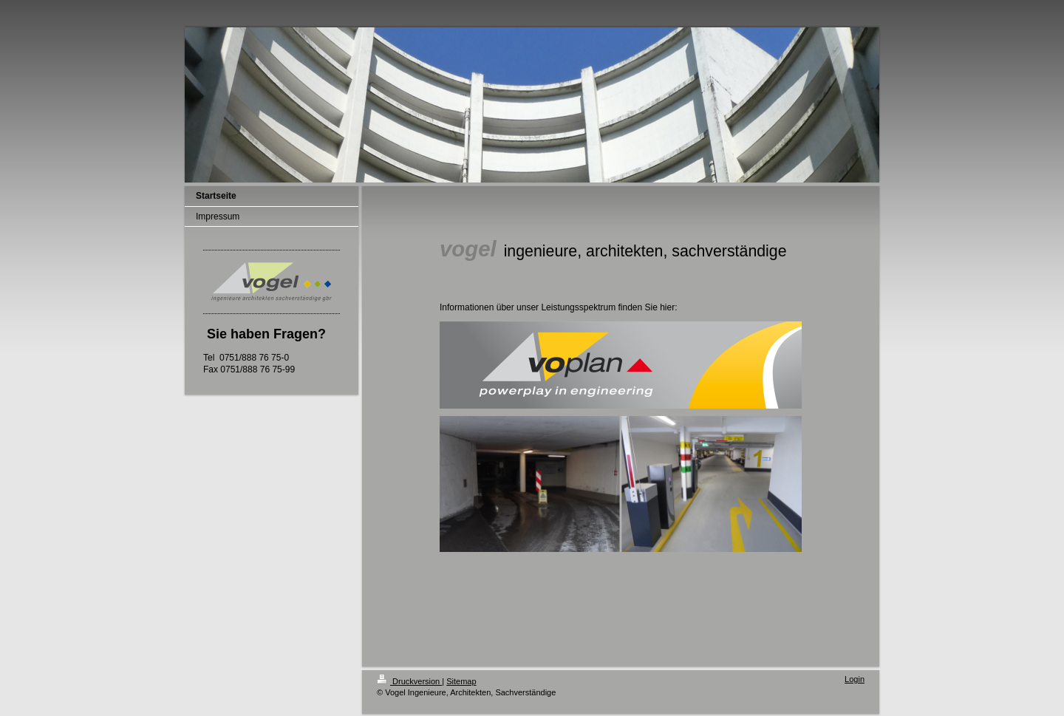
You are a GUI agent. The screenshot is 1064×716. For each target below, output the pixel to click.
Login (854, 679)
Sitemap (461, 681)
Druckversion (409, 681)
